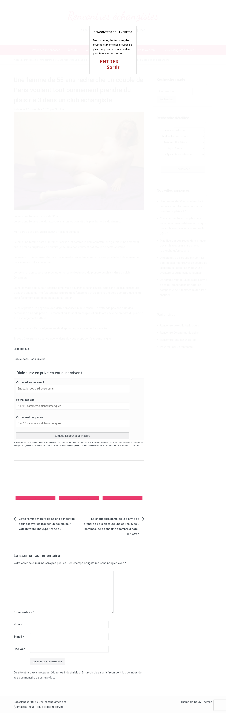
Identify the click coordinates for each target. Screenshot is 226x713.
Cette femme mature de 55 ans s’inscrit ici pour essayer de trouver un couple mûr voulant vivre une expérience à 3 (47, 524)
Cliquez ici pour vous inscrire (72, 435)
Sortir (113, 67)
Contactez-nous (24, 706)
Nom (18, 624)
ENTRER (109, 62)
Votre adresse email (30, 382)
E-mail (19, 636)
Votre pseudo (25, 400)
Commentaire (24, 612)
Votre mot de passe (29, 417)
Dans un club (37, 359)
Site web (19, 649)
